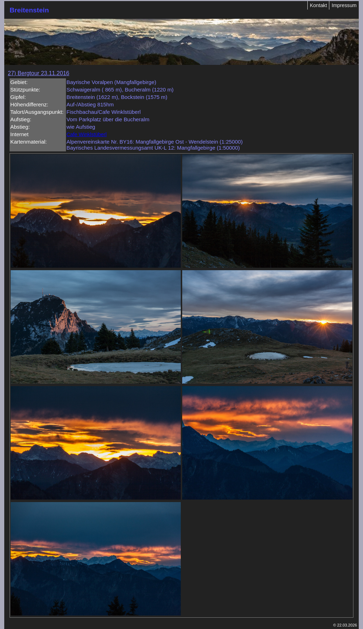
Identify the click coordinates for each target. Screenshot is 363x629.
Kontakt (318, 5)
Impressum (344, 5)
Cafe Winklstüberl (87, 134)
